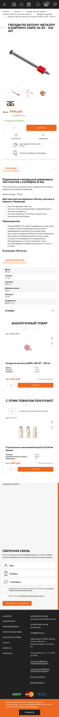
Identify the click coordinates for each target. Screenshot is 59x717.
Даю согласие (26, 596)
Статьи (6, 643)
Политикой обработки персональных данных (31, 589)
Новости (7, 648)
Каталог (7, 616)
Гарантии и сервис (12, 637)
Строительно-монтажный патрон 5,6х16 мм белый (29, 449)
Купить (41, 128)
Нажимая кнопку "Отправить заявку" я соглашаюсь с (31, 589)
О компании (9, 621)
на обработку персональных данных (31, 596)
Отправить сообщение (17, 603)
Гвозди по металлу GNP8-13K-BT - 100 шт (28, 363)
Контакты (7, 653)
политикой (32, 706)
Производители (11, 626)
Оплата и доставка (12, 632)
